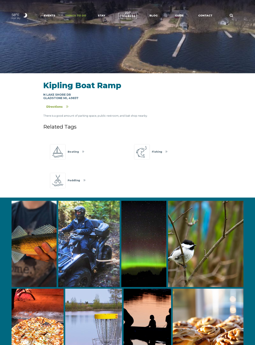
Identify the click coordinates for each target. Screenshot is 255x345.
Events (49, 15)
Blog (153, 15)
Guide (179, 15)
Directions (54, 106)
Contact (205, 15)
